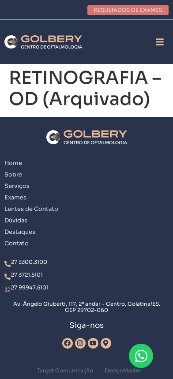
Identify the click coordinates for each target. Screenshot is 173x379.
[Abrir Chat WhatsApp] (141, 356)
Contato (16, 243)
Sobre (13, 174)
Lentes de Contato (31, 209)
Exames (15, 197)
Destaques (19, 232)
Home (13, 163)
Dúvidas (15, 220)
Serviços (17, 186)
